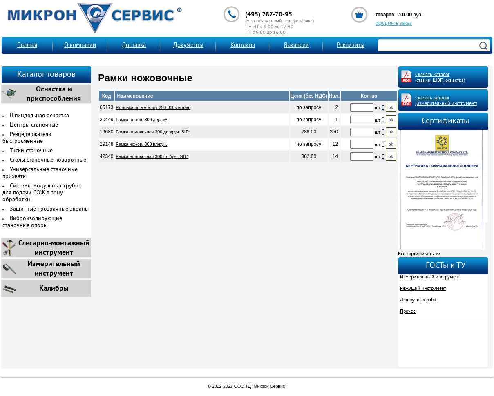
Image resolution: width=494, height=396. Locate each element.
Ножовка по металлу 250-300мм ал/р (153, 107)
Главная (27, 45)
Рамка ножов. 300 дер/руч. (143, 119)
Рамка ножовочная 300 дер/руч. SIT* (153, 131)
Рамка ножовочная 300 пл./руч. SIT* (152, 156)
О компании (80, 45)
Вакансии (296, 45)
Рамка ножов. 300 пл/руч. (141, 144)
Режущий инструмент (423, 289)
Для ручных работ (419, 300)
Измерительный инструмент (430, 277)
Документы (188, 45)
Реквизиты (350, 45)
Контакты (242, 45)
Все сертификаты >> (419, 254)
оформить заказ (394, 23)
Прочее (408, 311)
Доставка (134, 45)
